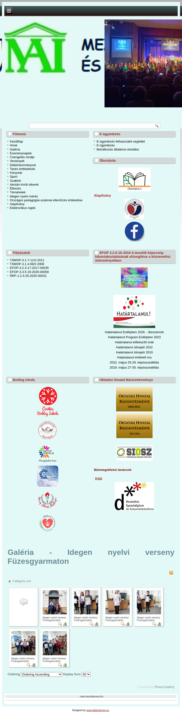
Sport (13, 176)
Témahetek (18, 192)
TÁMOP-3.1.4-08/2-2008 (27, 264)
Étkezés (15, 188)
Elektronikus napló (22, 208)
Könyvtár (16, 173)
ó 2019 (148, 352)
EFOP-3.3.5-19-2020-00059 (29, 272)
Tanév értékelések (22, 169)
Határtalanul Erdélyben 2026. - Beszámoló (134, 332)
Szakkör (15, 180)
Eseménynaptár (21, 153)
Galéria (15, 149)
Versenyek (17, 161)
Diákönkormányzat (23, 165)
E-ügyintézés (106, 145)
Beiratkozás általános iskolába (118, 149)
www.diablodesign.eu (97, 710)
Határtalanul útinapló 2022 (134, 347)
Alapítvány (17, 204)
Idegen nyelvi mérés (24, 196)
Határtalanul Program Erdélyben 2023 (134, 337)
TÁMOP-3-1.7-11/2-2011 (27, 260)
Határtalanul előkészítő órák (134, 342)
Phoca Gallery (165, 687)
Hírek (13, 145)
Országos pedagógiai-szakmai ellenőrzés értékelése (46, 200)
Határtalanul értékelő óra (134, 357)
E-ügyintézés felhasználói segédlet (121, 141)
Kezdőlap (16, 141)
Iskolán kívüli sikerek (24, 184)
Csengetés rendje (22, 157)
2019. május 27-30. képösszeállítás (134, 367)
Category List (22, 581)
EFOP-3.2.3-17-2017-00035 (29, 268)
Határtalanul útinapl (129, 352)
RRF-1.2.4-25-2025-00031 (28, 276)
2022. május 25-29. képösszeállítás (134, 362)
